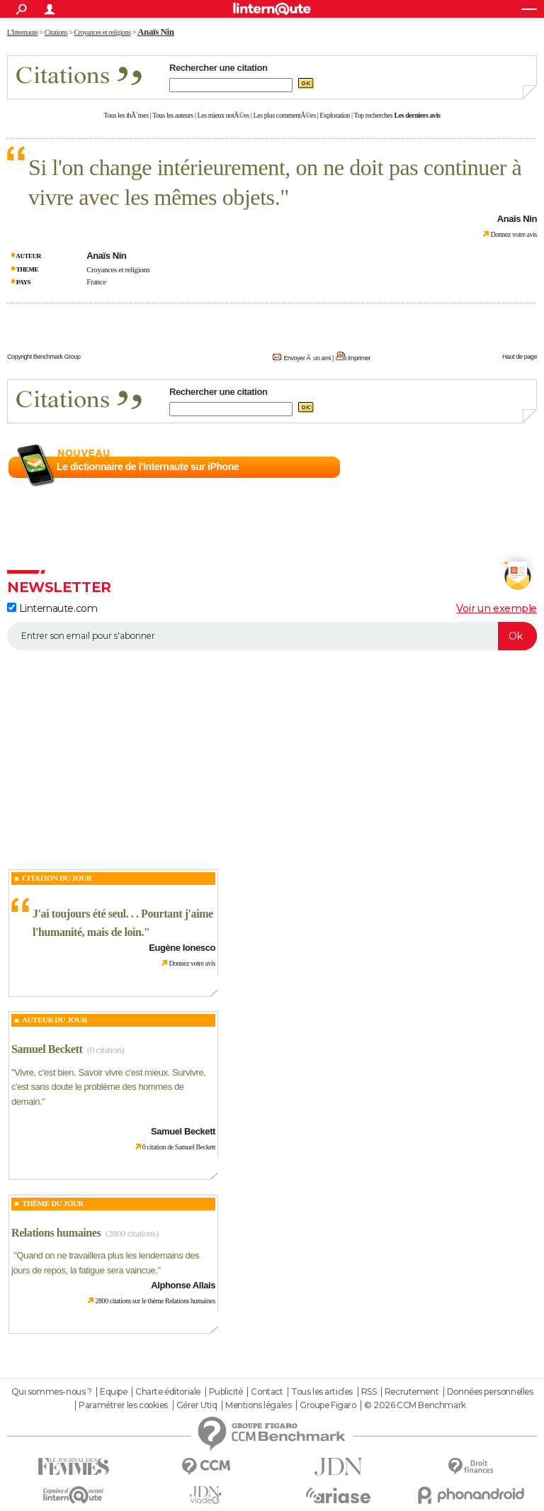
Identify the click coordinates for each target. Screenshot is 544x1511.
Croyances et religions (117, 269)
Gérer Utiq (196, 1405)
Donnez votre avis (513, 234)
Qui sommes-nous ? (51, 1392)
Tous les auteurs (172, 115)
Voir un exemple (496, 608)
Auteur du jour (54, 1019)
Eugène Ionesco (182, 947)
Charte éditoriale (167, 1392)
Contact (267, 1392)
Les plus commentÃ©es (285, 115)
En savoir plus (506, 467)
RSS (369, 1392)
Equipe (113, 1392)
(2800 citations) (132, 1233)
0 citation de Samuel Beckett (178, 1147)
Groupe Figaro (328, 1405)
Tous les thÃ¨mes (126, 115)
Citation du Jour (57, 878)
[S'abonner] (272, 636)
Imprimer (359, 358)
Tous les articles (322, 1392)
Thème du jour (53, 1203)
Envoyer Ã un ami (306, 358)
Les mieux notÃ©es (223, 115)
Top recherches (373, 115)
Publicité (226, 1392)
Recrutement (411, 1392)
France (96, 281)
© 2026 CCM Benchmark (415, 1405)
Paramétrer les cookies (123, 1405)
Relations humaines (56, 1233)
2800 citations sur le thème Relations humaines (155, 1301)
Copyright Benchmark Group (44, 356)
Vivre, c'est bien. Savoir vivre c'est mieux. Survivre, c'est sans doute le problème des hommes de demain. (108, 1087)
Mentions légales (258, 1405)
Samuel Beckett (46, 1049)
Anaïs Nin (155, 31)
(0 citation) (105, 1049)
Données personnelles (490, 1392)
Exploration (334, 115)
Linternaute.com (52, 608)
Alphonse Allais (183, 1285)
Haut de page (519, 356)
